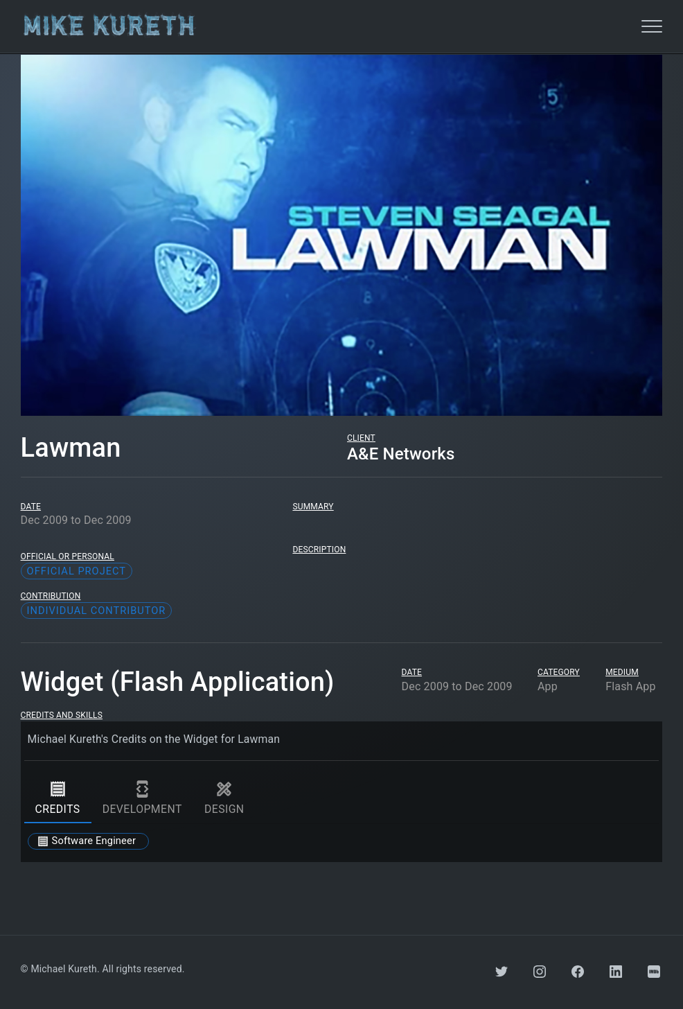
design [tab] (224, 798)
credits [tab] (57, 798)
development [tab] (142, 798)
